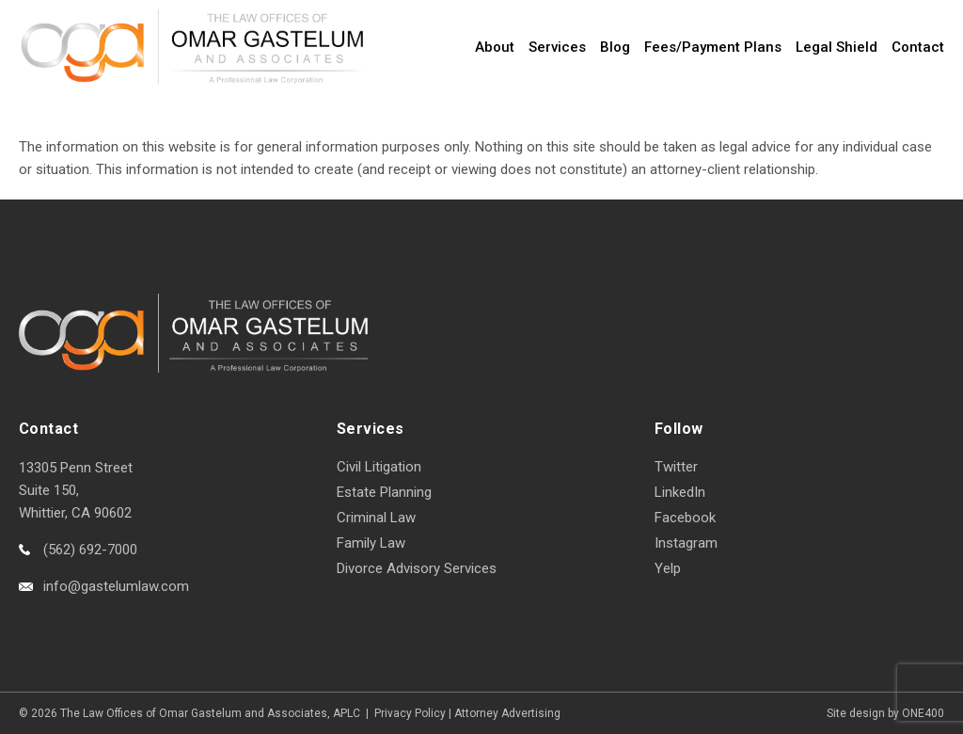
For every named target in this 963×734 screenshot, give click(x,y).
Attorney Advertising (507, 713)
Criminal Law (376, 517)
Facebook (685, 517)
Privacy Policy (410, 713)
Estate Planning (384, 492)
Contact (918, 47)
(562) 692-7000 (90, 549)
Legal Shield (836, 47)
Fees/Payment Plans (712, 47)
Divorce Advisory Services (417, 568)
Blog (615, 47)
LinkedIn (680, 492)
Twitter (676, 466)
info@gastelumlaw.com (116, 586)
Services (557, 47)
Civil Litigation (379, 466)
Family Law (371, 543)
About (494, 47)
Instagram (686, 543)
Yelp (668, 568)
